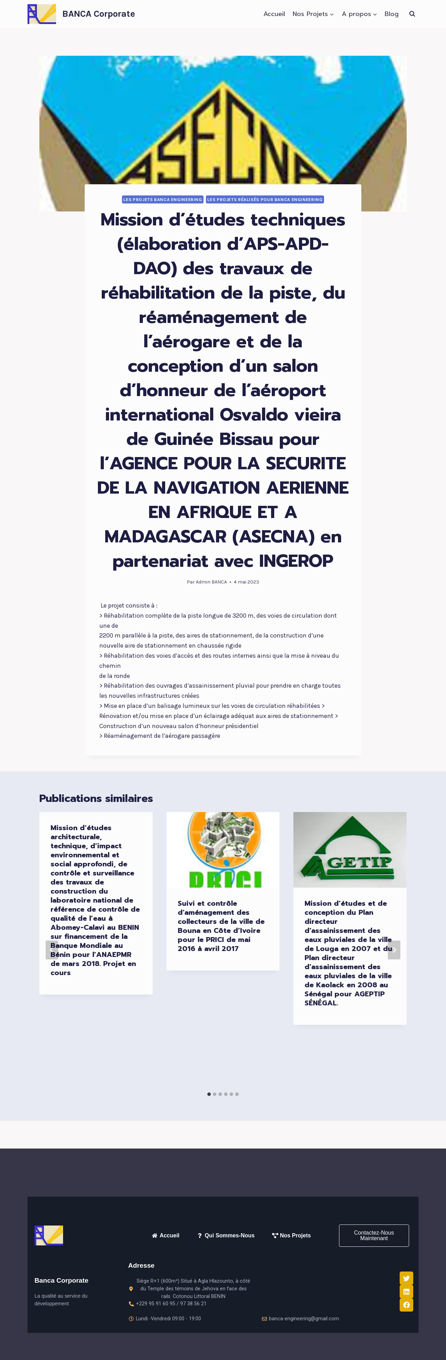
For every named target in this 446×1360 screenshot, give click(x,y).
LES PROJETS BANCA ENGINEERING (162, 199)
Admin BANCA (211, 582)
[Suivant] (394, 950)
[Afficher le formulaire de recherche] (412, 14)
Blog (392, 14)
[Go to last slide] (52, 950)
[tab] (209, 1094)
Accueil (274, 14)
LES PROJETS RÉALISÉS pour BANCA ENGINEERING (264, 199)
